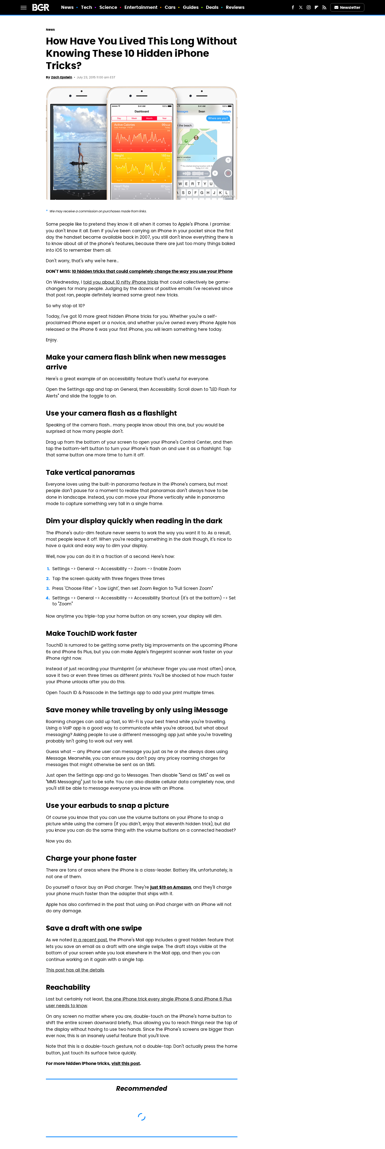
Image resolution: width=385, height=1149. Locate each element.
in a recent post (90, 940)
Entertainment (140, 7)
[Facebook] (293, 7)
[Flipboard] (316, 7)
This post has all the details (75, 970)
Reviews (235, 7)
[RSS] (324, 7)
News (67, 7)
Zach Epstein (61, 77)
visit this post (125, 1063)
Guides (191, 7)
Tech (86, 7)
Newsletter (347, 7)
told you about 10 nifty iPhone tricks (120, 282)
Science (108, 7)
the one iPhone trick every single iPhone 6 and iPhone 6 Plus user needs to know (139, 1002)
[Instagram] (309, 7)
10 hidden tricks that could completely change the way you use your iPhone (152, 271)
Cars (170, 7)
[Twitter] (301, 7)
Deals (212, 7)
